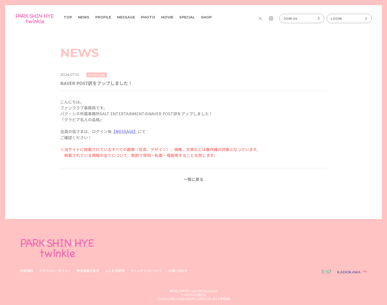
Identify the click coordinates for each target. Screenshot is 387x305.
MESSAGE (126, 17)
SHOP (206, 17)
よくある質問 (114, 270)
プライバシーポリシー (55, 270)
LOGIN (349, 18)
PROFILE (103, 17)
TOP (68, 17)
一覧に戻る (193, 179)
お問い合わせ (178, 270)
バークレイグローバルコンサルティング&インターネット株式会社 (193, 298)
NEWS (83, 17)
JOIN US (302, 18)
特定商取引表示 (88, 270)
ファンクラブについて (146, 270)
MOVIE (167, 17)
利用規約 (26, 270)
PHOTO (148, 17)
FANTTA (201, 294)
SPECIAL (187, 17)
